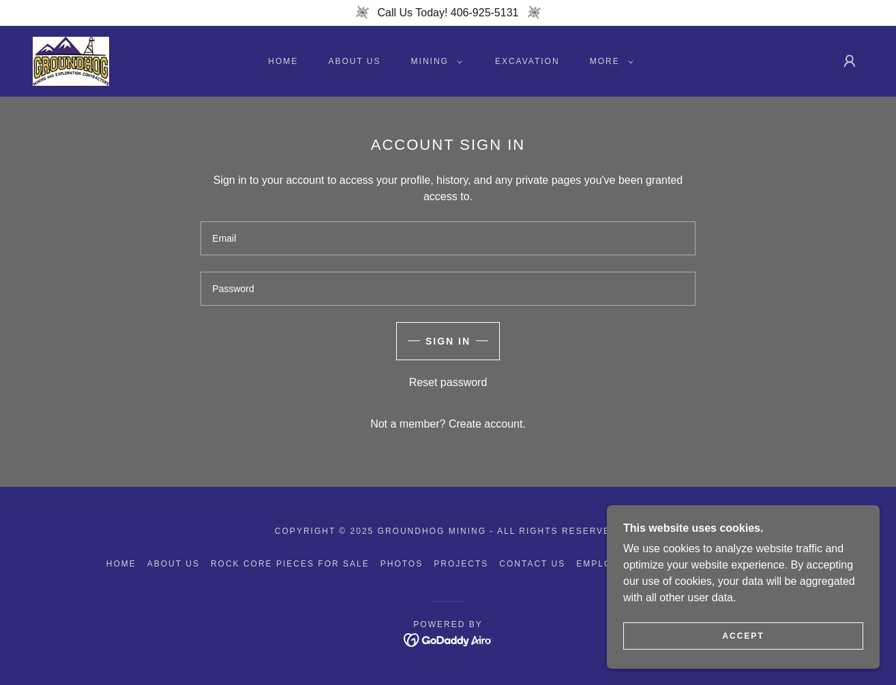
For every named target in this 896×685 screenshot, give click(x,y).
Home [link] (283, 61)
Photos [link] (401, 564)
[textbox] (447, 238)
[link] (71, 60)
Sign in (448, 341)
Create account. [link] (487, 424)
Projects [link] (461, 564)
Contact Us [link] (532, 564)
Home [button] (121, 564)
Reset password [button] (448, 382)
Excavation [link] (527, 61)
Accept (743, 636)
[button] (434, 61)
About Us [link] (354, 61)
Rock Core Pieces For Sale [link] (290, 564)
